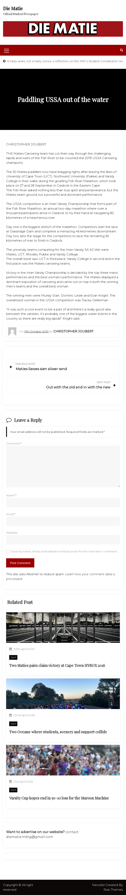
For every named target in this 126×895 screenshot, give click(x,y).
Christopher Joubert (73, 331)
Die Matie (13, 8)
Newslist (99, 885)
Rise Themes (113, 890)
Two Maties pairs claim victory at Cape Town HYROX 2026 (57, 665)
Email (10, 514)
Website (12, 532)
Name (11, 495)
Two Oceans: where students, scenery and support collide (58, 731)
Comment (14, 443)
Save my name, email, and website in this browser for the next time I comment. (64, 551)
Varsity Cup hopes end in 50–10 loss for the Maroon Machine (59, 798)
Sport (13, 657)
